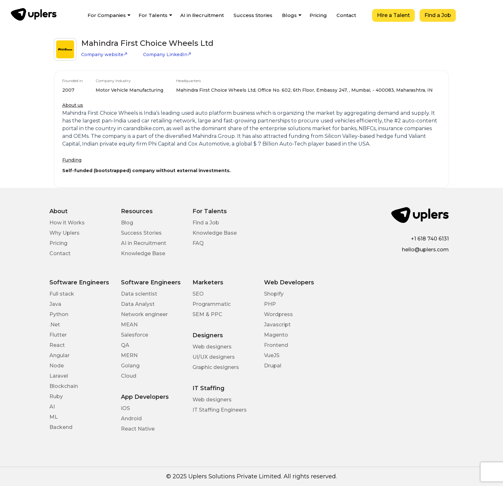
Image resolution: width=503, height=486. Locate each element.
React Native (138, 429)
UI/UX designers (213, 357)
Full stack (61, 294)
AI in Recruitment (202, 15)
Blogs (289, 15)
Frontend (276, 345)
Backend (60, 427)
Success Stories (253, 15)
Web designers (212, 347)
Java (55, 304)
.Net (54, 325)
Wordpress (278, 314)
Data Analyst (138, 304)
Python (58, 314)
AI (52, 407)
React (57, 345)
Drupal (272, 366)
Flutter (58, 335)
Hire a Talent (393, 15)
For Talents (153, 15)
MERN (129, 355)
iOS (125, 408)
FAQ (198, 243)
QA (125, 345)
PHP (270, 304)
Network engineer (144, 314)
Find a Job (437, 15)
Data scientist (139, 294)
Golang (130, 366)
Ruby (56, 396)
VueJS (271, 355)
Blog (127, 223)
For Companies (107, 15)
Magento (276, 335)
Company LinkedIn (167, 54)
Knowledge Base (143, 253)
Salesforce (134, 335)
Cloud (128, 376)
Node (56, 366)
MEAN (129, 325)
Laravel (58, 376)
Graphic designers (215, 367)
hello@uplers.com (425, 250)
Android (131, 418)
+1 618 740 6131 (430, 239)
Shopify (274, 294)
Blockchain (63, 386)
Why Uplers (64, 233)
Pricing (318, 15)
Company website (104, 54)
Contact (346, 15)
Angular (59, 355)
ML (53, 417)
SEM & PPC (207, 314)
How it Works (67, 223)
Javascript (277, 325)
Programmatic (211, 304)
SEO (198, 294)
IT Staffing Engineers (219, 410)
